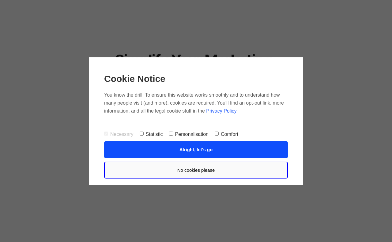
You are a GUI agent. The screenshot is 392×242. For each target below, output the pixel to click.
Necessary (119, 134)
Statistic (151, 134)
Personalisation (189, 134)
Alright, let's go (196, 149)
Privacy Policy (221, 110)
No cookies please (196, 170)
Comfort (226, 134)
